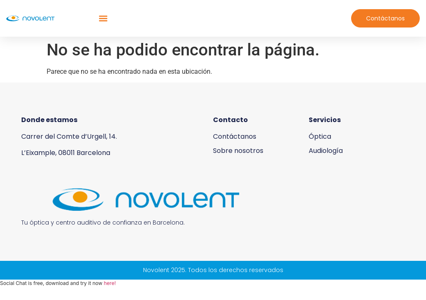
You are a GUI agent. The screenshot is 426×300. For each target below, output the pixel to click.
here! (110, 283)
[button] (103, 18)
